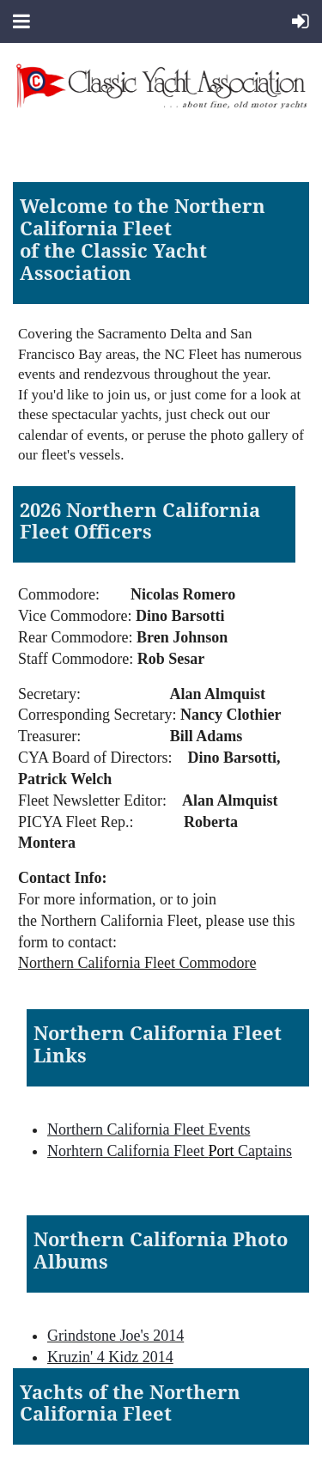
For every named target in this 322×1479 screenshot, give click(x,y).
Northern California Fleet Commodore (137, 962)
